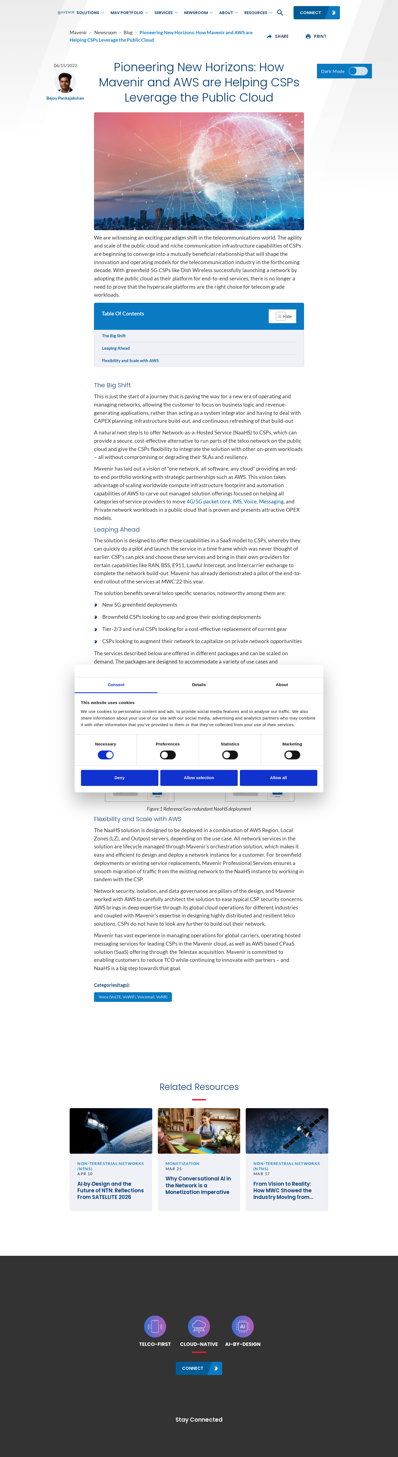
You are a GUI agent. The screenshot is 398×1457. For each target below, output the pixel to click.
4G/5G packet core (208, 508)
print (328, 36)
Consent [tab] (116, 684)
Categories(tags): (112, 993)
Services (164, 12)
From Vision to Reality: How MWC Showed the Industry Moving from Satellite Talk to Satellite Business (295, 1205)
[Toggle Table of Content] (282, 321)
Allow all (278, 778)
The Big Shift (114, 341)
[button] (279, 13)
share (290, 36)
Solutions (88, 12)
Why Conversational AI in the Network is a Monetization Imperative (199, 1200)
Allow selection (199, 778)
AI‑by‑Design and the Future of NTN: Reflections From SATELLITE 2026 (101, 1205)
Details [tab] (199, 684)
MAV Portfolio (127, 12)
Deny (119, 778)
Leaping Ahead (116, 353)
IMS (237, 508)
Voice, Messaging (264, 508)
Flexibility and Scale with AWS (131, 365)
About (226, 12)
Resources (255, 12)
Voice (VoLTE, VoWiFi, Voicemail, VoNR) (134, 1004)
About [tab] (282, 684)
